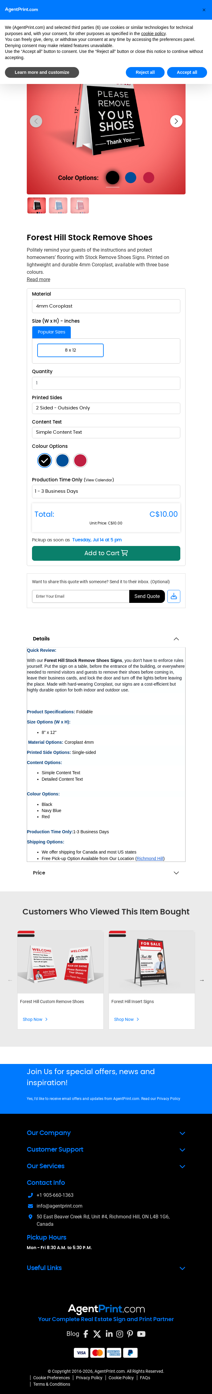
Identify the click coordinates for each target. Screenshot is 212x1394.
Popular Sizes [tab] (51, 332)
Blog (72, 1333)
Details (41, 638)
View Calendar (99, 480)
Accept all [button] (187, 72)
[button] (204, 10)
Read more (38, 279)
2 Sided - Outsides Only (63, 408)
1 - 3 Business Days (56, 491)
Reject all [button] (145, 72)
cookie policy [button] (153, 33)
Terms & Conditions (51, 1384)
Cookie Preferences (51, 1377)
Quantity (42, 371)
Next (202, 980)
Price (39, 872)
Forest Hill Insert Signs (132, 1001)
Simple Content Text (59, 432)
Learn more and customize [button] (42, 72)
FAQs (145, 1377)
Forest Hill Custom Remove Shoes (52, 1001)
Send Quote (147, 596)
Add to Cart (81, 553)
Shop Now (35, 1019)
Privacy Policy (168, 1099)
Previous (10, 980)
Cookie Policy (121, 1377)
